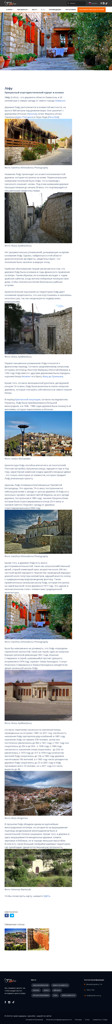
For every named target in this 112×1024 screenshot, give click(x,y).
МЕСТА (35, 10)
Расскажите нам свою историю (91, 10)
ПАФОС (46, 990)
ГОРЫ (55, 995)
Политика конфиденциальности (59, 1020)
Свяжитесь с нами (100, 1020)
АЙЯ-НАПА (57, 990)
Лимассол (60, 100)
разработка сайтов (44, 1016)
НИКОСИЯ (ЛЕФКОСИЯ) (40, 985)
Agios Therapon (24, 117)
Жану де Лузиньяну (52, 376)
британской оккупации (27, 399)
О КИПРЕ (10, 10)
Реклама (78, 1020)
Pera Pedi (53, 117)
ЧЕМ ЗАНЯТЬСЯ (23, 10)
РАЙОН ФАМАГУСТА (68, 995)
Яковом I (26, 376)
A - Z (43, 10)
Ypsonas (32, 113)
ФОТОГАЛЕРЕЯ (71, 10)
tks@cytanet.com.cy (94, 995)
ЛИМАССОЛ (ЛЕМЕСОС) (60, 985)
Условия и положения (34, 1020)
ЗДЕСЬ (46, 896)
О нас (87, 1020)
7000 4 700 (90, 990)
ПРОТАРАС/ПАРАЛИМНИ (41, 995)
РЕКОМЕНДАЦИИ (55, 10)
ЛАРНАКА (36, 990)
